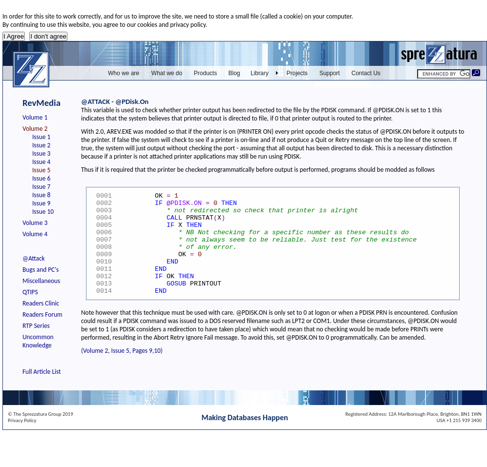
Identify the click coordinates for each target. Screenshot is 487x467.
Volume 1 (34, 117)
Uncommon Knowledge (37, 341)
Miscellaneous (41, 281)
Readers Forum (42, 314)
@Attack (33, 258)
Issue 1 (41, 137)
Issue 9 (41, 203)
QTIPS (30, 292)
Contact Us (366, 73)
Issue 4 (41, 162)
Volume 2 (34, 128)
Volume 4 (34, 234)
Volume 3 (34, 223)
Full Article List (41, 371)
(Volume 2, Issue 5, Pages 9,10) (122, 350)
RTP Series (36, 326)
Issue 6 (41, 178)
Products (205, 73)
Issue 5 (41, 170)
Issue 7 (41, 187)
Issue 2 (41, 145)
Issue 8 (41, 195)
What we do (166, 73)
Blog (234, 73)
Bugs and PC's (40, 269)
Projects (297, 73)
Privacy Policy (22, 420)
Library (260, 73)
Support (329, 73)
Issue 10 (43, 211)
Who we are (123, 73)
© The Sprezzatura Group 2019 (40, 414)
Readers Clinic (40, 303)
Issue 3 (41, 153)
